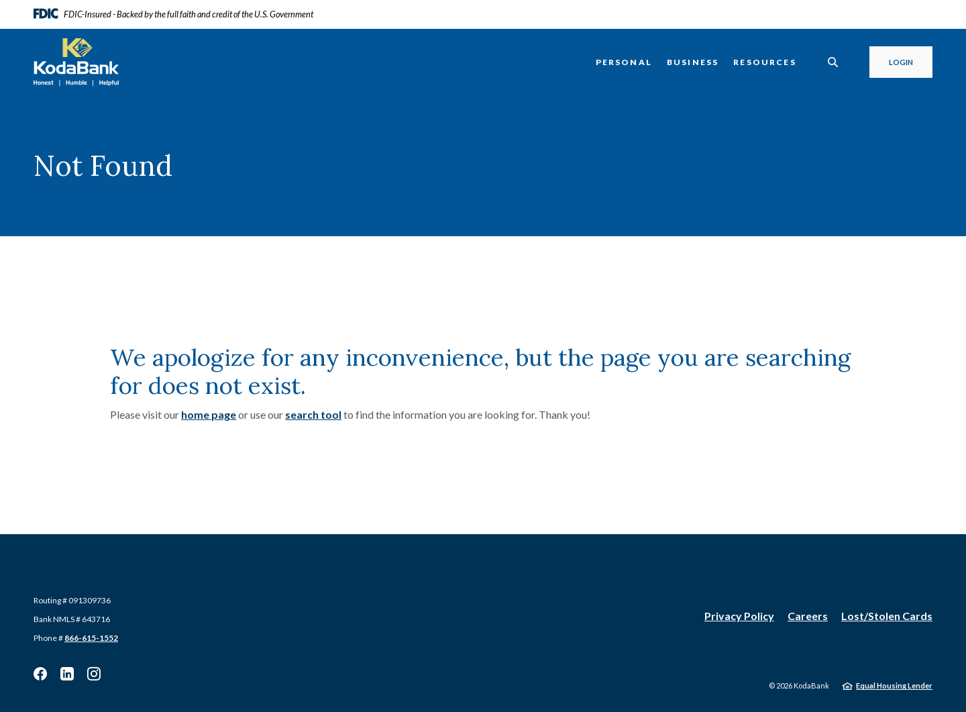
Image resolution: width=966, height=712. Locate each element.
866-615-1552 (91, 638)
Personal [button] (624, 62)
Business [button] (692, 62)
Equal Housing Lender (894, 685)
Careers (808, 615)
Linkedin (67, 673)
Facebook (40, 673)
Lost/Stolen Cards (886, 615)
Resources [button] (764, 62)
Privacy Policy (739, 615)
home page (208, 414)
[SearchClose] (833, 62)
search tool (313, 414)
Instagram (94, 673)
